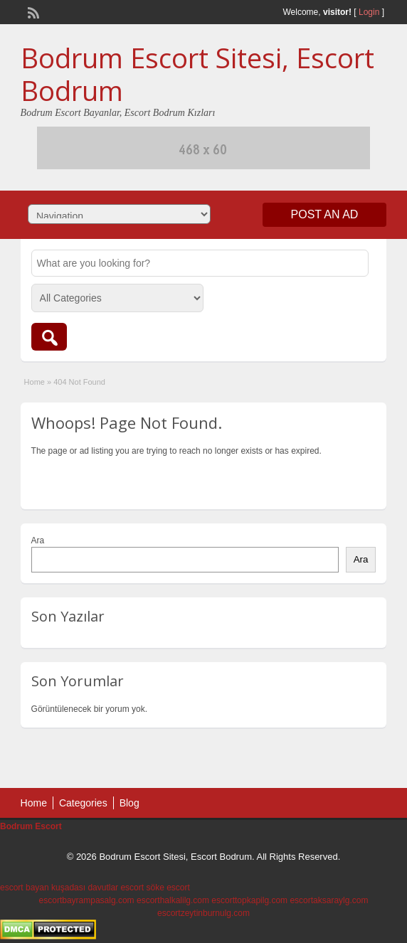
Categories (83, 803)
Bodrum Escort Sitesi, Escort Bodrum (197, 74)
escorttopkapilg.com (249, 900)
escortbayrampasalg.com (86, 900)
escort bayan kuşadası (42, 888)
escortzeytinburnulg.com (203, 913)
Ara (38, 540)
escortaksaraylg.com (329, 900)
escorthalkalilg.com (173, 900)
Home (34, 382)
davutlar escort (116, 888)
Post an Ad (325, 214)
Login (369, 12)
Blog (129, 803)
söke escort (167, 888)
